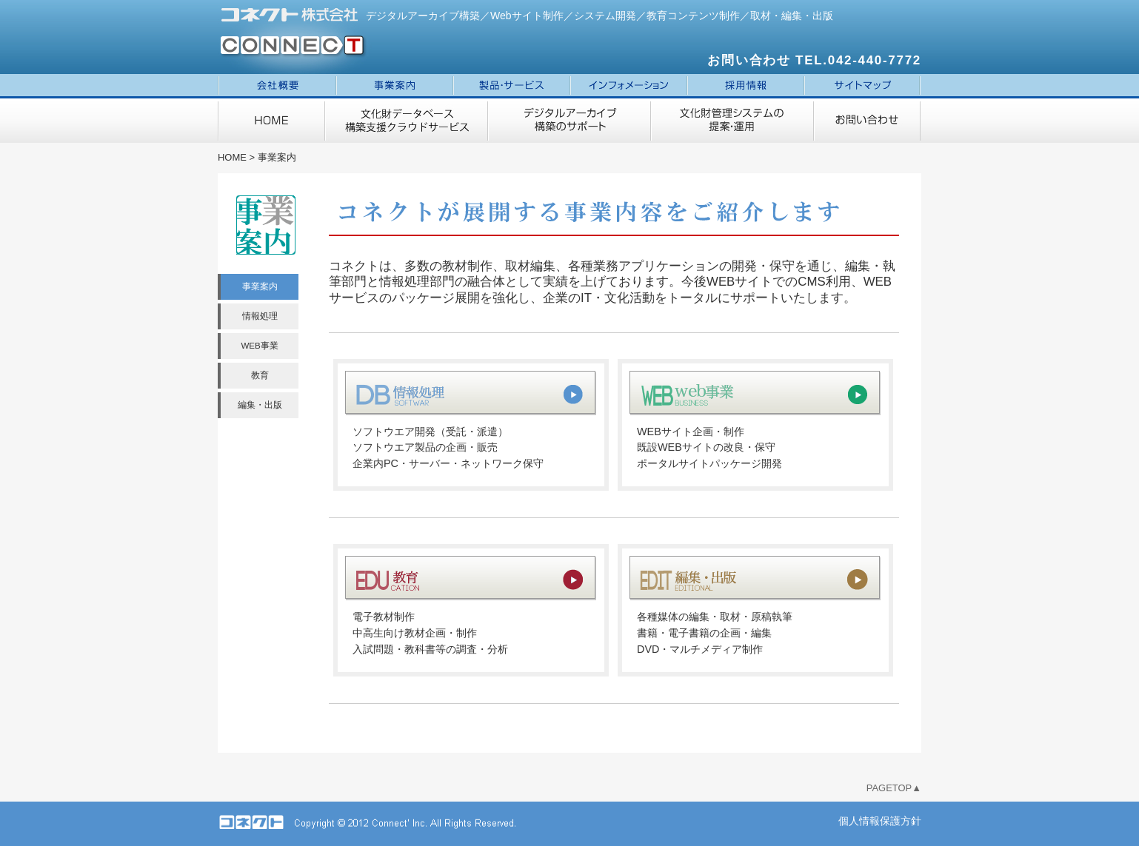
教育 (260, 375)
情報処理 (260, 316)
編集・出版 (260, 404)
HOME (232, 157)
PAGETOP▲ (893, 787)
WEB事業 (259, 345)
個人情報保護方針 (879, 821)
